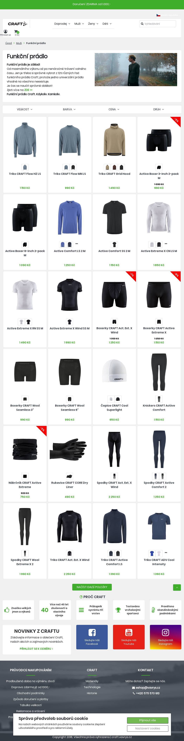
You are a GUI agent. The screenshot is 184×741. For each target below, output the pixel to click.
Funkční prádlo (36, 43)
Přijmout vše (147, 720)
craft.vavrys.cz (122, 737)
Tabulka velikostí (31, 705)
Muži (19, 43)
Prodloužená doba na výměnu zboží (30, 681)
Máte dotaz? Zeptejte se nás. (146, 681)
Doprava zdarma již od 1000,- (30, 687)
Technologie (92, 687)
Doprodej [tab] (62, 24)
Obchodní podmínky (31, 693)
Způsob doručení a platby (30, 699)
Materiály (92, 681)
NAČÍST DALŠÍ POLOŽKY (92, 587)
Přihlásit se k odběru (37, 649)
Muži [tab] (80, 24)
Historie (92, 693)
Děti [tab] (107, 24)
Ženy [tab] (93, 24)
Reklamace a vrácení (30, 711)
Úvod (8, 43)
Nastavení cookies (147, 728)
